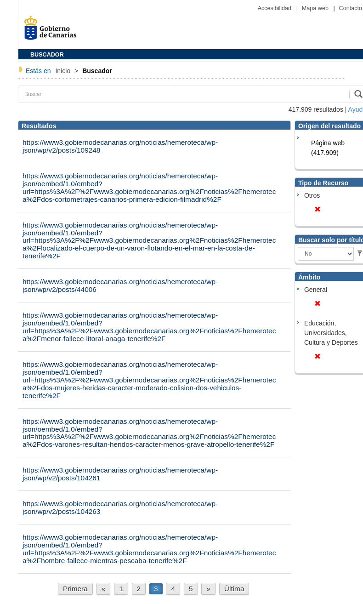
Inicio (63, 70)
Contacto (350, 8)
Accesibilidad (275, 8)
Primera (75, 589)
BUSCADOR (47, 54)
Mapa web (316, 8)
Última (234, 589)
